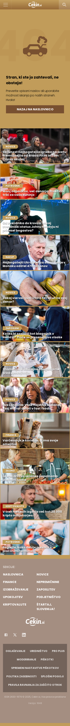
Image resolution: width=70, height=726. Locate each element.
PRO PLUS (58, 651)
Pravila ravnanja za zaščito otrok (35, 685)
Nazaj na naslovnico (35, 109)
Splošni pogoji (52, 676)
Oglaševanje (15, 651)
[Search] (64, 4)
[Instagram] (24, 635)
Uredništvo (38, 651)
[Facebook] (6, 635)
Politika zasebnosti (21, 676)
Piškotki (47, 659)
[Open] (5, 4)
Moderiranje (26, 659)
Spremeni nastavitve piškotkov (35, 668)
